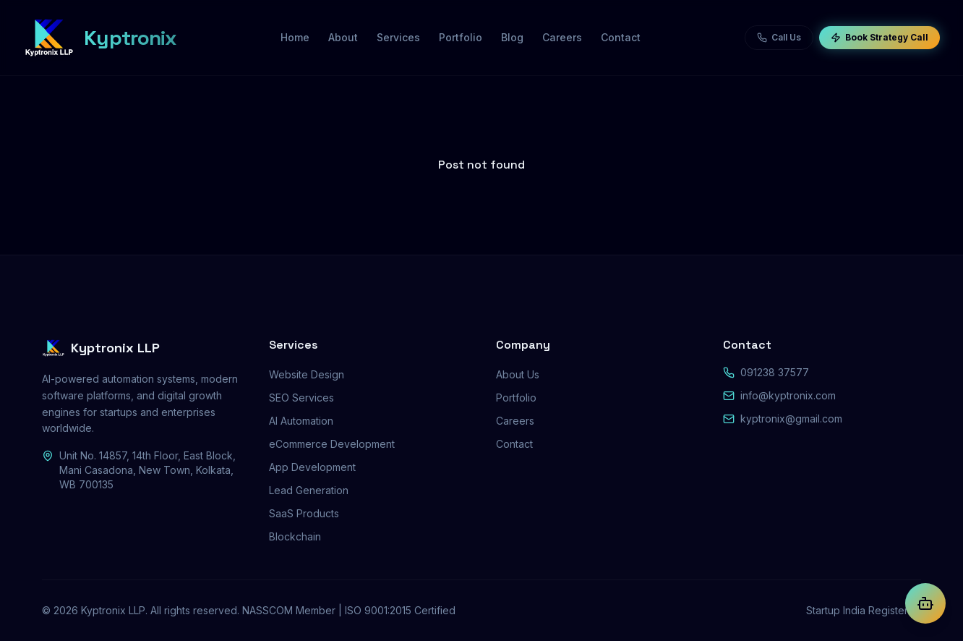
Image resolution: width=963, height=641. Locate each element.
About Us (517, 374)
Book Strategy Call (879, 37)
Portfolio (516, 397)
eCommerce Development (332, 444)
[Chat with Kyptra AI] (925, 603)
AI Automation (301, 421)
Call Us (779, 37)
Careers (515, 421)
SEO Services (301, 397)
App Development (312, 467)
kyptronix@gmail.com (791, 418)
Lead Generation (308, 490)
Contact (514, 444)
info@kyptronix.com (788, 395)
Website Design (306, 374)
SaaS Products (304, 513)
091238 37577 (774, 372)
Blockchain (295, 536)
